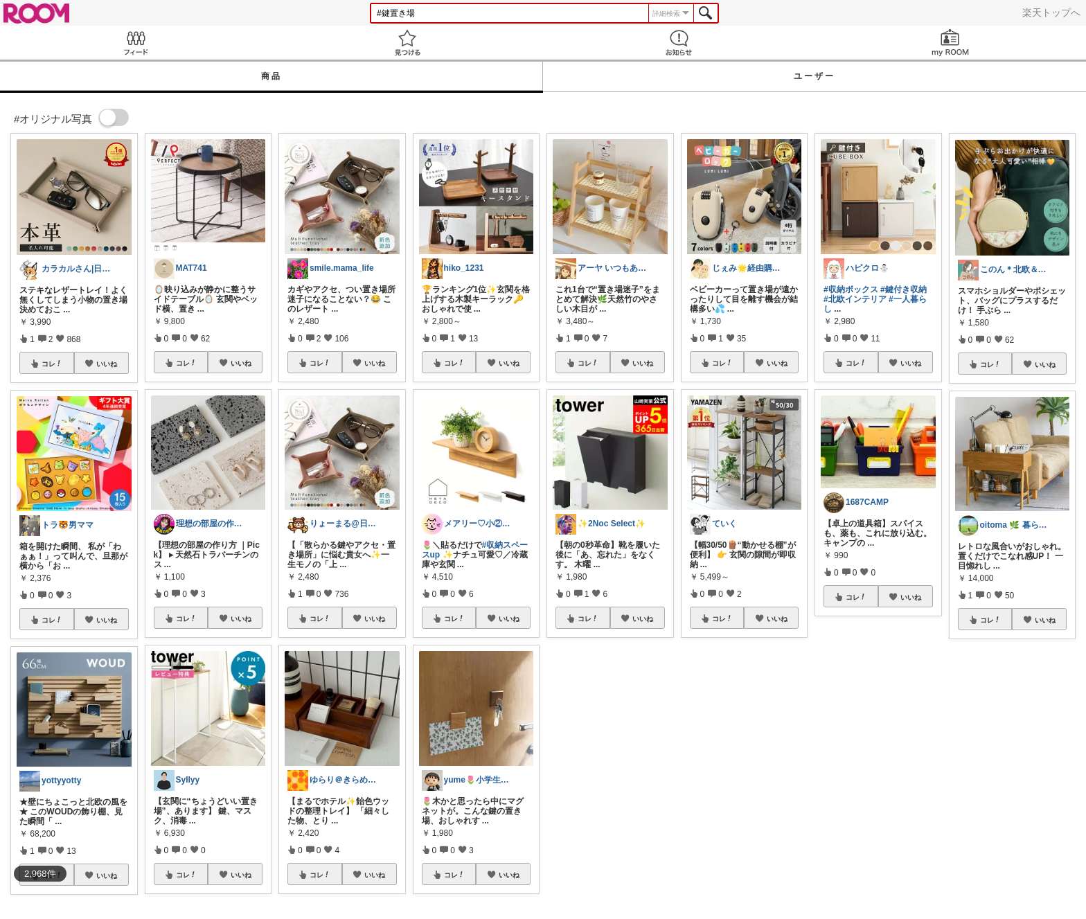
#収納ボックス (851, 289)
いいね (106, 363)
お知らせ (678, 43)
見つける (407, 43)
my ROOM (950, 43)
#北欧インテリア (855, 299)
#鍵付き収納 (903, 289)
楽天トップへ (1051, 12)
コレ (52, 363)
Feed (136, 43)
